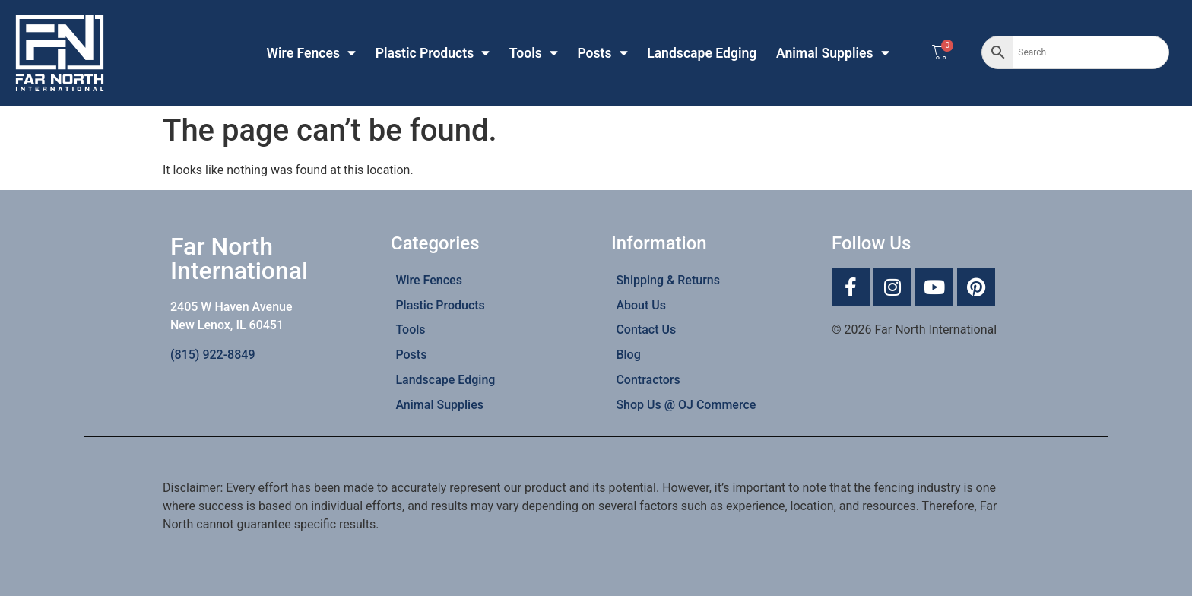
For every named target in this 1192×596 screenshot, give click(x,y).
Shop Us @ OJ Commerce (686, 405)
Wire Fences (312, 53)
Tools (533, 53)
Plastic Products (433, 53)
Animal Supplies (832, 53)
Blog (628, 354)
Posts (602, 53)
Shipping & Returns (668, 280)
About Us (641, 305)
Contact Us (646, 329)
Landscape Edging (701, 53)
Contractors (648, 379)
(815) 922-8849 (212, 354)
